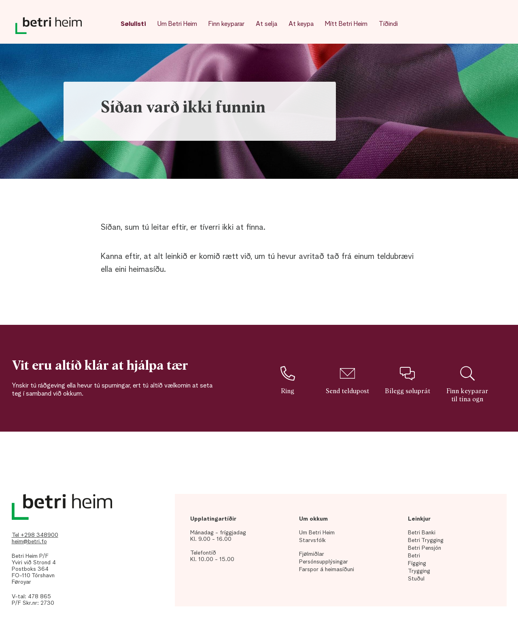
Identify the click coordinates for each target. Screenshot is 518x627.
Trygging (419, 571)
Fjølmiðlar (311, 554)
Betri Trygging (426, 540)
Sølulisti (133, 24)
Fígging (417, 563)
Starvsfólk (312, 540)
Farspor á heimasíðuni (326, 569)
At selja (266, 24)
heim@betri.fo (29, 541)
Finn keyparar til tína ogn (467, 384)
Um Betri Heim (177, 24)
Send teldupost (347, 380)
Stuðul (416, 579)
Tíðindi (388, 24)
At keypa (301, 24)
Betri (414, 556)
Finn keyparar (226, 24)
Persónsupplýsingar (323, 562)
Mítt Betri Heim (346, 24)
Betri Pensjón (424, 548)
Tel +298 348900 (35, 535)
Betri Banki (421, 533)
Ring (287, 380)
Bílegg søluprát (407, 380)
